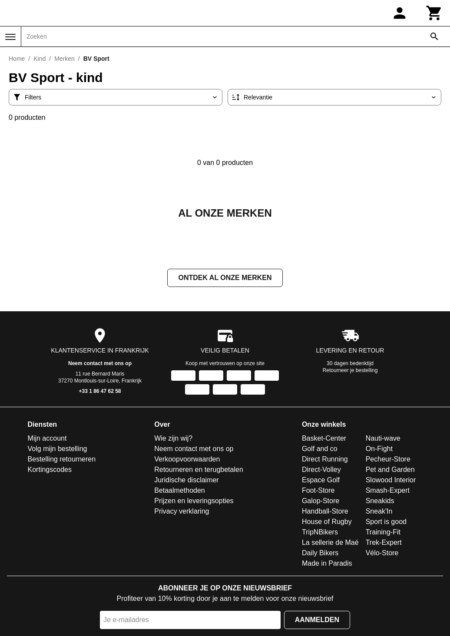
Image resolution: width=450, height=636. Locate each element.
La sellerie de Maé (330, 543)
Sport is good (386, 522)
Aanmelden (317, 620)
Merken (64, 58)
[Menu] (10, 36)
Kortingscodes (50, 470)
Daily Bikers (320, 553)
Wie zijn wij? (173, 439)
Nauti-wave (383, 439)
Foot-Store (318, 491)
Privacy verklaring (181, 512)
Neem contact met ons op (100, 364)
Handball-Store (325, 512)
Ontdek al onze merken (224, 278)
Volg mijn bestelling (57, 449)
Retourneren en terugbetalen (198, 470)
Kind (39, 58)
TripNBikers (320, 533)
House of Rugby (327, 522)
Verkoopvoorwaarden (187, 460)
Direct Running (325, 460)
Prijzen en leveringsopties (193, 501)
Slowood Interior (391, 480)
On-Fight (379, 449)
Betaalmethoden (179, 491)
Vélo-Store (382, 553)
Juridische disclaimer (186, 480)
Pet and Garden (390, 470)
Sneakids (380, 501)
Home (17, 58)
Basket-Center (324, 439)
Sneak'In (379, 512)
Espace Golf (321, 480)
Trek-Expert (384, 543)
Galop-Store (320, 501)
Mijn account (47, 439)
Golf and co (320, 449)
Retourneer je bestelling (350, 371)
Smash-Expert (388, 491)
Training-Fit (383, 533)
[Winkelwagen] (434, 13)
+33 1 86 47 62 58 (100, 392)
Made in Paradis (327, 564)
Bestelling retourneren (62, 460)
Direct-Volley (321, 470)
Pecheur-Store (388, 460)
